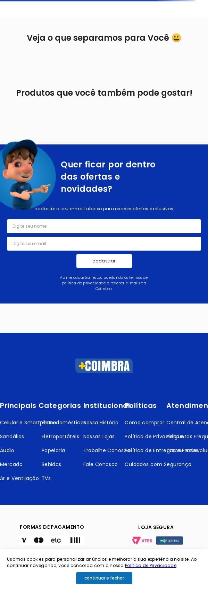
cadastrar (103, 261)
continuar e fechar (104, 578)
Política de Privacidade (150, 565)
